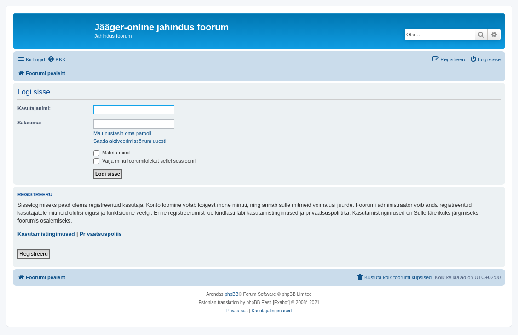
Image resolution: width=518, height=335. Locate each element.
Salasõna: (29, 122)
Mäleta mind (111, 152)
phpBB (231, 294)
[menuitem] (56, 59)
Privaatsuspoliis (101, 234)
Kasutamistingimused (46, 234)
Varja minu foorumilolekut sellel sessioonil (144, 161)
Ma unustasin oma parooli (122, 133)
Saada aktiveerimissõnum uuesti (129, 141)
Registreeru (33, 254)
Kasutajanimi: (34, 108)
